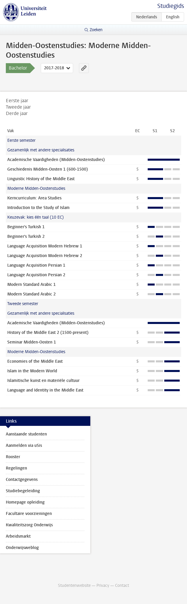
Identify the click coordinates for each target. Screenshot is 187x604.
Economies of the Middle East (35, 361)
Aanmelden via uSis (24, 445)
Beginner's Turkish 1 (26, 227)
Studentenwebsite (74, 585)
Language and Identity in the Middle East (45, 390)
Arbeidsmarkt (18, 536)
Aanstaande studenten (26, 434)
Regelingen (16, 468)
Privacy (102, 585)
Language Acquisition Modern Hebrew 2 (44, 255)
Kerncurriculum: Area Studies (34, 198)
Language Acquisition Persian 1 (36, 265)
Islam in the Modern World (32, 371)
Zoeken (96, 30)
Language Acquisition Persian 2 (36, 275)
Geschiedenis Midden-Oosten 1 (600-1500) (47, 169)
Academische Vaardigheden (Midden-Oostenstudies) (56, 159)
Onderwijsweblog (22, 547)
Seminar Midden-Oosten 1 (31, 342)
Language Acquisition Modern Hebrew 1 (44, 246)
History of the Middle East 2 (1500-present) (48, 332)
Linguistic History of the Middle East (41, 179)
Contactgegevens (22, 479)
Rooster (13, 457)
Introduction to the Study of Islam (38, 207)
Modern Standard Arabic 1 (31, 284)
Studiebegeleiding (23, 491)
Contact (122, 585)
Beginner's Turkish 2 (26, 236)
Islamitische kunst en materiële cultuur (43, 380)
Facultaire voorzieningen (29, 513)
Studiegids (170, 6)
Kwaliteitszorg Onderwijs (29, 525)
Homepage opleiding (25, 502)
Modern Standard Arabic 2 (31, 294)
